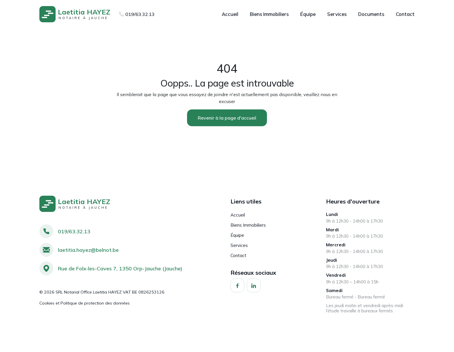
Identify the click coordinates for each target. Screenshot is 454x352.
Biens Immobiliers (248, 225)
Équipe (237, 235)
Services (239, 245)
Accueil (237, 215)
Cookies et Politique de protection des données (84, 303)
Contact (238, 255)
